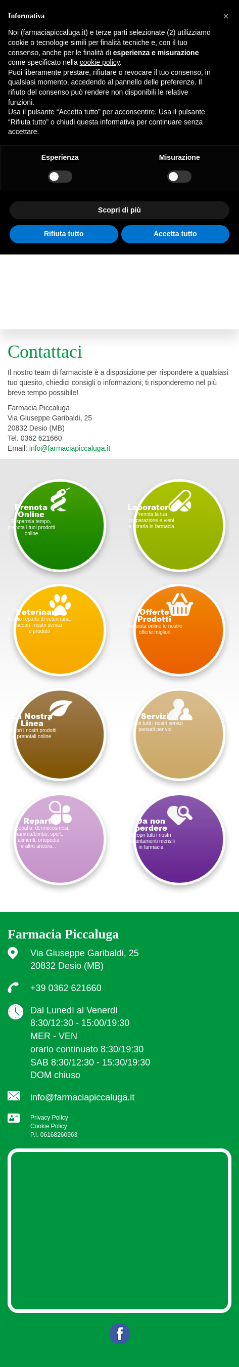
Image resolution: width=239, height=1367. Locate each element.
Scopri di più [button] (119, 210)
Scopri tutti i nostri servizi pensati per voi (155, 722)
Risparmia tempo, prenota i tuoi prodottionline (31, 519)
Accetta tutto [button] (175, 234)
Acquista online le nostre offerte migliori (154, 621)
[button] (226, 16)
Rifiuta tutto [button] (64, 234)
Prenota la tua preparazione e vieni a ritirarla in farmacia (151, 516)
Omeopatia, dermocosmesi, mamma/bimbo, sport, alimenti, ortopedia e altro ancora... (38, 833)
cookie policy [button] (100, 62)
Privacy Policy (49, 1117)
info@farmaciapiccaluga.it (70, 448)
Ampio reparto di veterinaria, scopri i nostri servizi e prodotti (39, 621)
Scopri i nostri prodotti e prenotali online (32, 725)
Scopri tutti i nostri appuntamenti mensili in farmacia (151, 833)
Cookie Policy (48, 1126)
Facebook (119, 1333)
